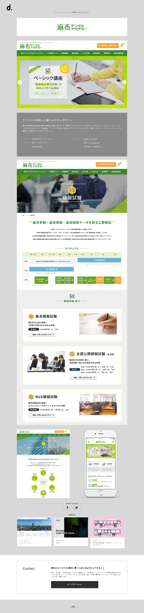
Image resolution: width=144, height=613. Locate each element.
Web (85, 142)
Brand (86, 139)
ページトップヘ (72, 606)
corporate (95, 142)
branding (93, 139)
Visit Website (37, 146)
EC (90, 142)
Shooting (87, 146)
